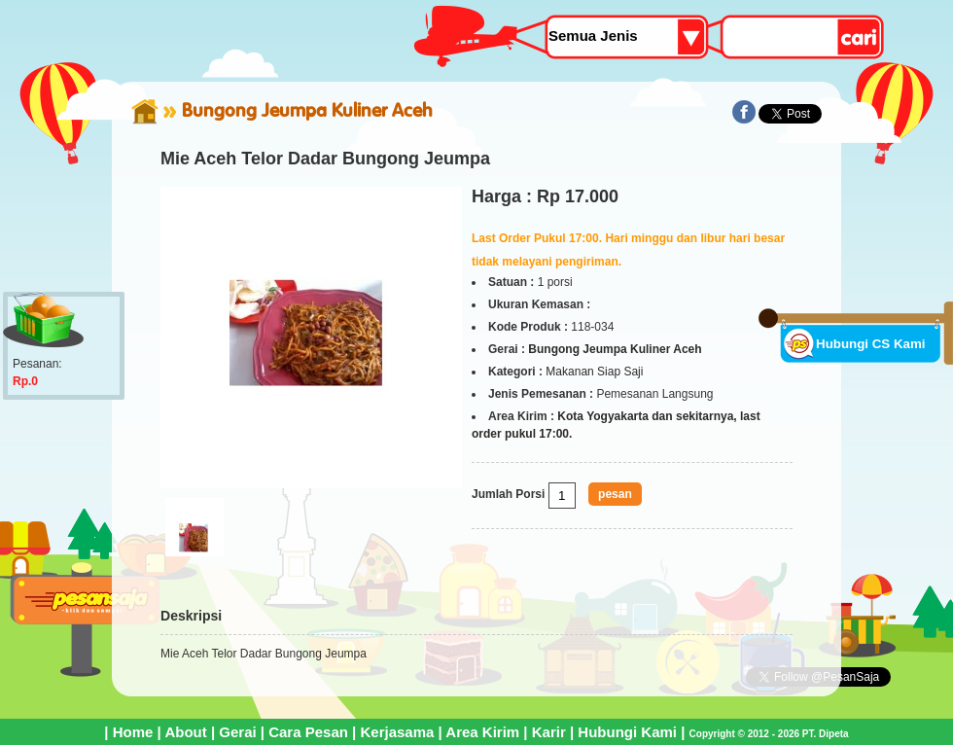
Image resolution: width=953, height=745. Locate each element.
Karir (549, 732)
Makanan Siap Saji (594, 371)
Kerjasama (397, 732)
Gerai (237, 732)
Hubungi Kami (627, 732)
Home (133, 732)
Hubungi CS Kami (871, 344)
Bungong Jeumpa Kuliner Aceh (307, 110)
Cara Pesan (308, 732)
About (185, 732)
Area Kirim (482, 732)
